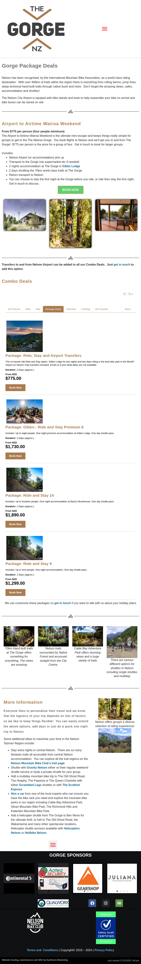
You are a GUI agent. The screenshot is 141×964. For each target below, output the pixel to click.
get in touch (122, 264)
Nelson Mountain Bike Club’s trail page (38, 763)
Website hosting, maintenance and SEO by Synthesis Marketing (35, 960)
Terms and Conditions (42, 950)
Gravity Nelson (37, 767)
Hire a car (17, 793)
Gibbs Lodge (71, 166)
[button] (104, 28)
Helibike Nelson (35, 832)
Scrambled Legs (30, 784)
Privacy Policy (104, 950)
